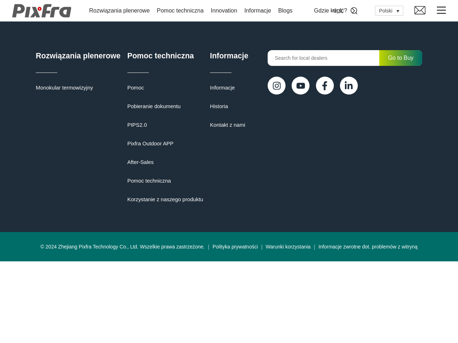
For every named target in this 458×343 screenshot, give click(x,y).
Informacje (260, 11)
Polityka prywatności (235, 328)
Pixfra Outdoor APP (194, 145)
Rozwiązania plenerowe (121, 11)
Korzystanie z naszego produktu (208, 201)
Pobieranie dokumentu (198, 108)
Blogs (287, 11)
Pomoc (181, 89)
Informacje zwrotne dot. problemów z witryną (368, 328)
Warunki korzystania (288, 328)
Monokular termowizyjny (62, 89)
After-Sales (185, 163)
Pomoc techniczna (182, 11)
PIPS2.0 (182, 126)
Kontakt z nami (52, 281)
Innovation (226, 11)
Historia (44, 262)
